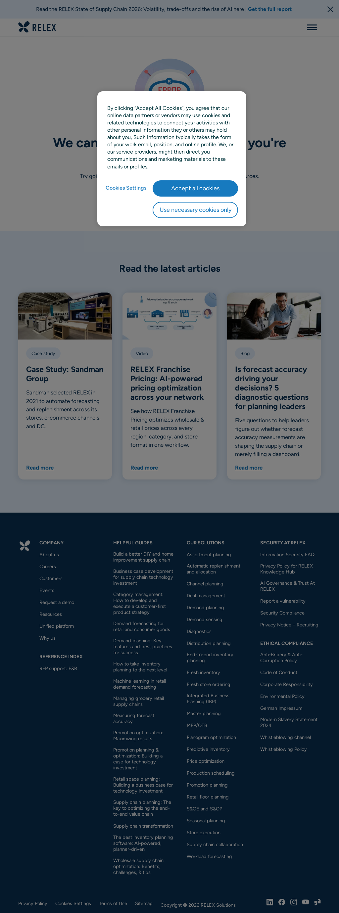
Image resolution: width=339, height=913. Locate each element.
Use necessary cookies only (195, 209)
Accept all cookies (195, 188)
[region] (171, 158)
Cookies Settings (126, 188)
